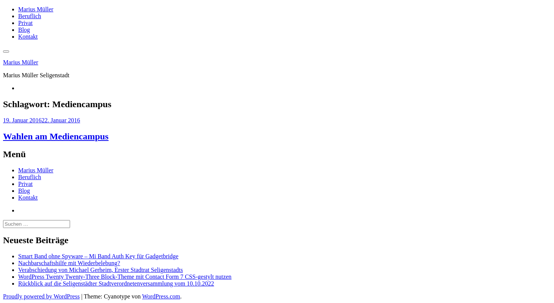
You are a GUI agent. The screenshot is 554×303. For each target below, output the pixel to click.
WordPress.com (161, 296)
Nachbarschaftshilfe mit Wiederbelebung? (69, 263)
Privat (25, 23)
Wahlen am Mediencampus (56, 136)
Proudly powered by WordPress (41, 296)
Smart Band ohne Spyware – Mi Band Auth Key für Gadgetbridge (98, 256)
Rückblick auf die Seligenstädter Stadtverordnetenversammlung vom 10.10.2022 (116, 283)
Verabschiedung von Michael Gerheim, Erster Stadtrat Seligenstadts (100, 270)
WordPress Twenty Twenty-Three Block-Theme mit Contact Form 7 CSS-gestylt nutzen (124, 276)
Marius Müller (35, 9)
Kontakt (28, 36)
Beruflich (29, 16)
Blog (24, 30)
